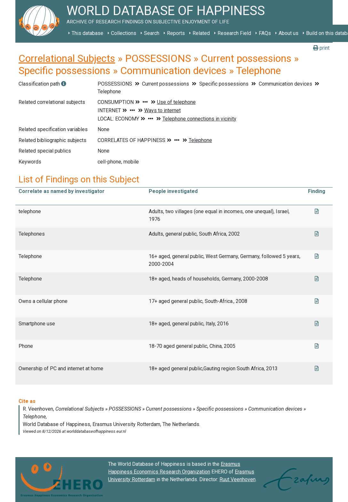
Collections (123, 33)
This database (87, 33)
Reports (176, 33)
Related (201, 33)
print (321, 48)
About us (288, 33)
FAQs (265, 33)
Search (151, 33)
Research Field (234, 33)
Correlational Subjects (67, 58)
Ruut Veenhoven (237, 479)
